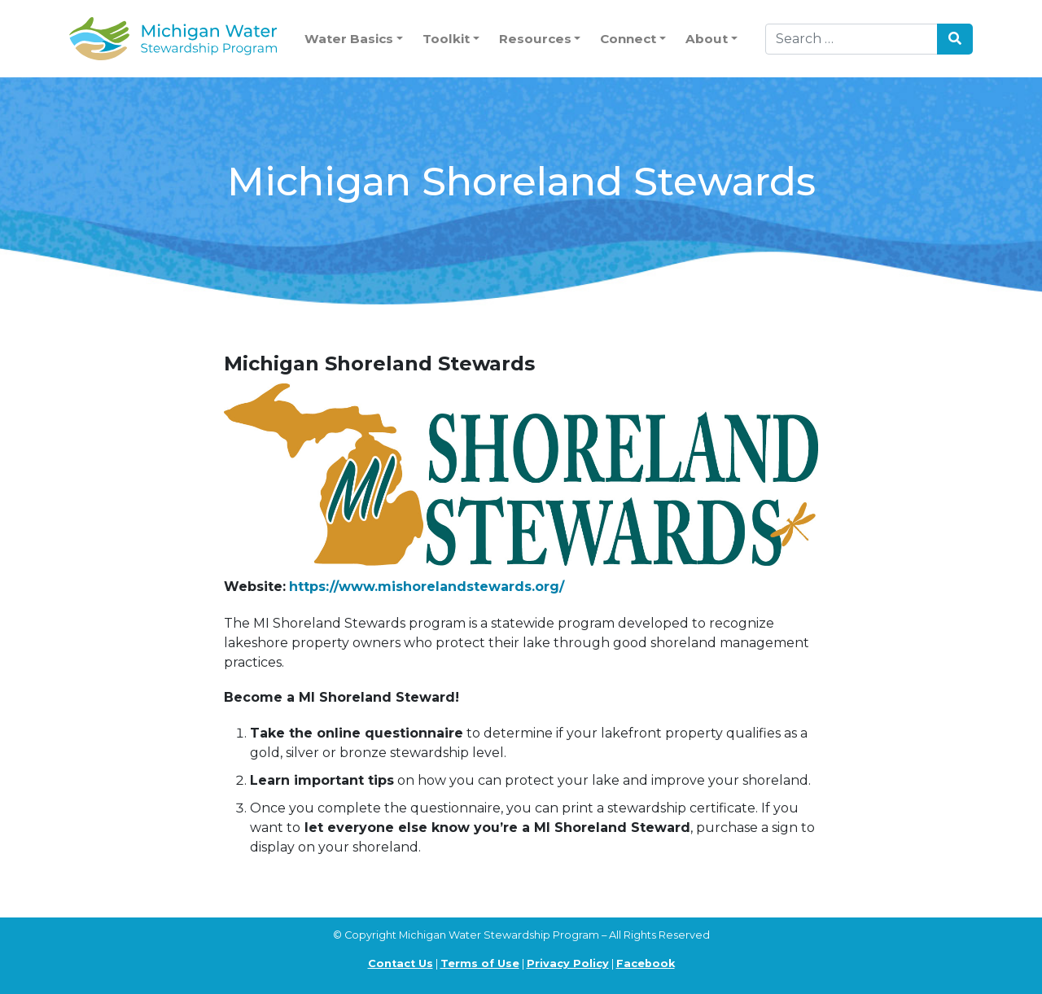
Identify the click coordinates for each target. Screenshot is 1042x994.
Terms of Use (479, 963)
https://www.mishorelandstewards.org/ (426, 586)
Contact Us (400, 963)
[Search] (851, 39)
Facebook (645, 963)
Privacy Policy (568, 963)
